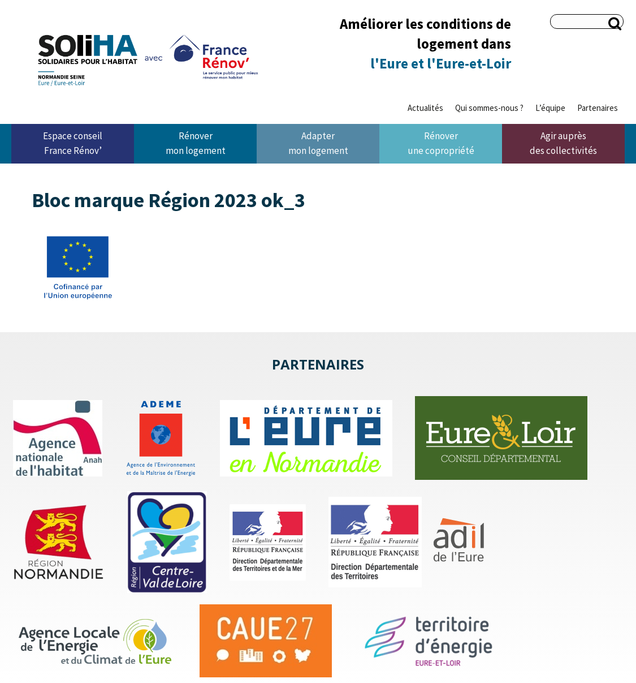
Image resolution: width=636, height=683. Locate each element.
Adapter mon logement (318, 143)
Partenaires (597, 108)
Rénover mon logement (196, 143)
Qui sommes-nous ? (489, 108)
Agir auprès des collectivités (563, 143)
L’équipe (550, 108)
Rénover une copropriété (441, 143)
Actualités (425, 108)
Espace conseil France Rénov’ (72, 143)
